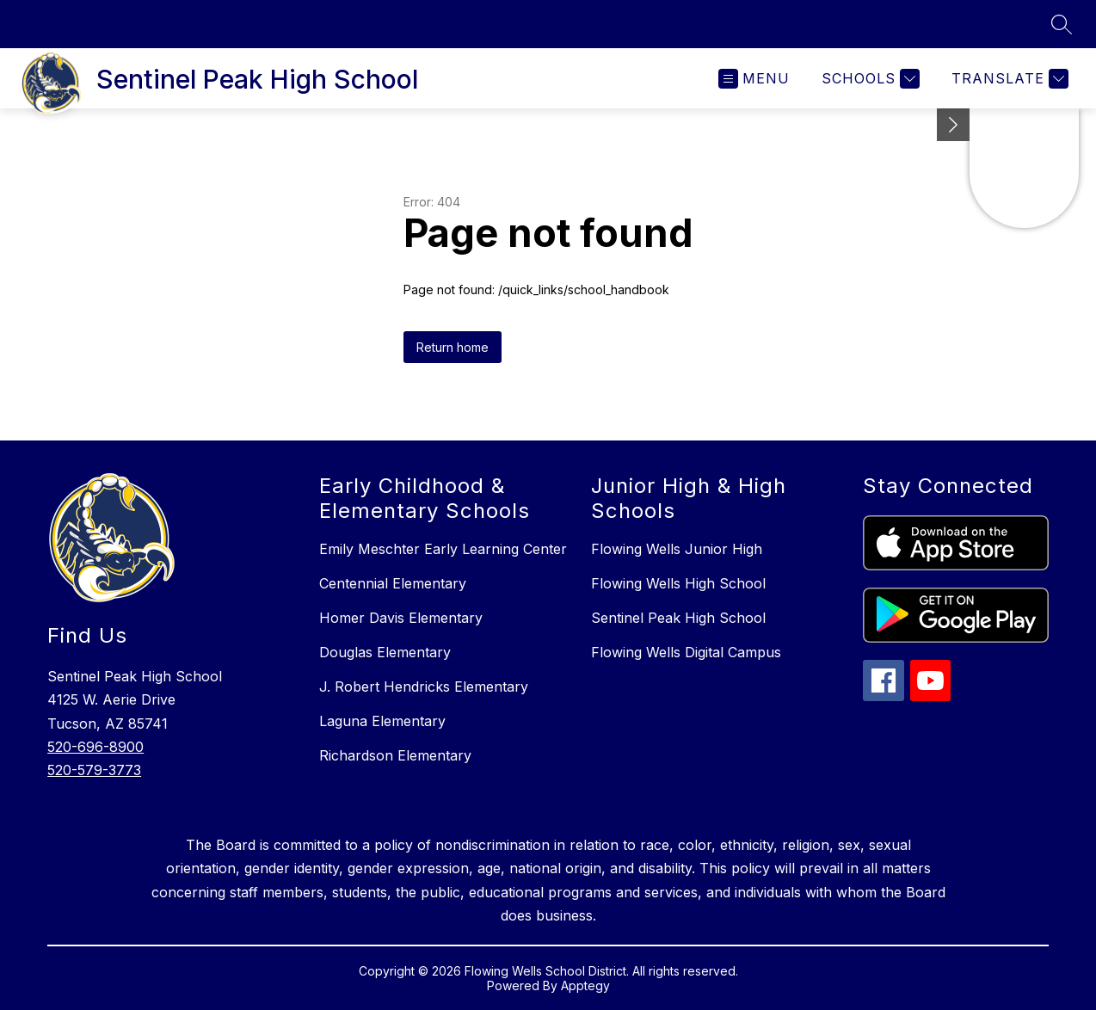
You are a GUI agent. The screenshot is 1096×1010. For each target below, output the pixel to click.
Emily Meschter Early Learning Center (443, 548)
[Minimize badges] (953, 124)
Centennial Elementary (392, 583)
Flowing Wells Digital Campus (686, 652)
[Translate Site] (1007, 78)
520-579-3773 (94, 770)
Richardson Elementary (395, 755)
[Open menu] (754, 78)
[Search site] (1061, 24)
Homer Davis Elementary (401, 617)
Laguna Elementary (382, 721)
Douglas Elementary (385, 652)
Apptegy (585, 985)
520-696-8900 (95, 746)
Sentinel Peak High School (678, 617)
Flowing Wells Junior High (676, 548)
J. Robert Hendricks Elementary (423, 686)
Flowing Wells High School (678, 583)
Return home (452, 347)
